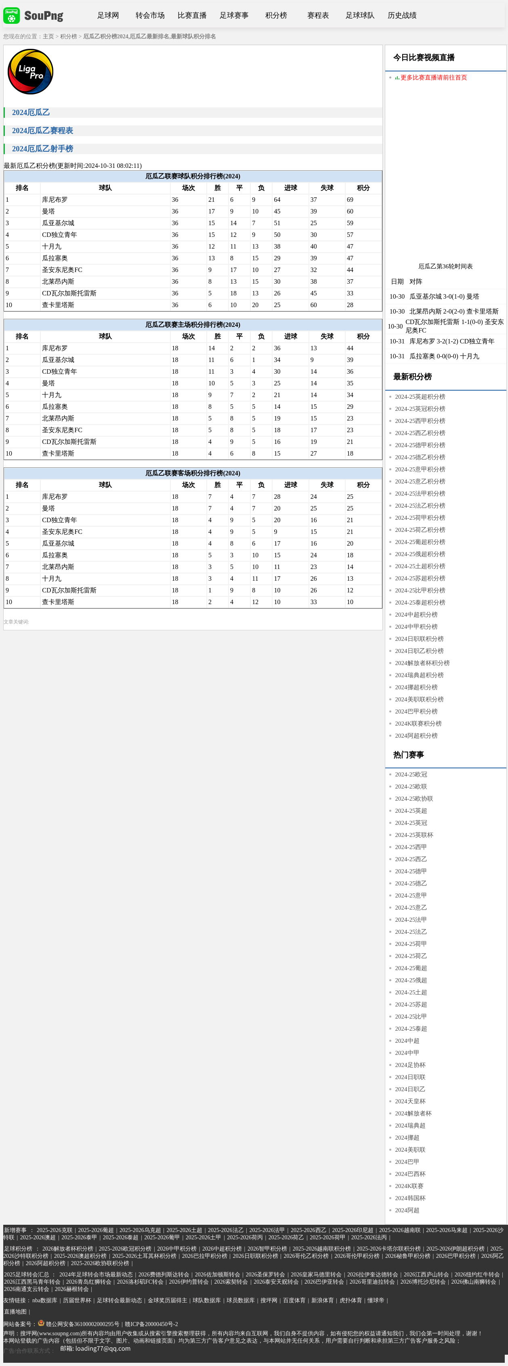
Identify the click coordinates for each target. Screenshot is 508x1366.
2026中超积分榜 (222, 1249)
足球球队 (360, 15)
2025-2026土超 (184, 1230)
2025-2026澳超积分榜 (80, 1256)
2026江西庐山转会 (426, 1275)
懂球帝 (375, 1300)
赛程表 (318, 15)
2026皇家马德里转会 (316, 1275)
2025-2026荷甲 (328, 1237)
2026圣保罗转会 (265, 1275)
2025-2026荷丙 (245, 1237)
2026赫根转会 (72, 1289)
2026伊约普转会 (189, 1282)
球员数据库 (241, 1300)
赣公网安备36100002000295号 (79, 1324)
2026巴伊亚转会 (324, 1282)
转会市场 (150, 15)
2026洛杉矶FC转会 (140, 1282)
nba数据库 (44, 1300)
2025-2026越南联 (400, 1230)
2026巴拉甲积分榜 (204, 1256)
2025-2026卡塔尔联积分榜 (389, 1249)
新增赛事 (15, 1230)
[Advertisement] (85, 177)
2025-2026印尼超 (353, 1230)
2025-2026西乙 (309, 1230)
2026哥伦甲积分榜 (357, 1256)
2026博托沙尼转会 (423, 1282)
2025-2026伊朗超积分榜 (455, 1249)
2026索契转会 (231, 1282)
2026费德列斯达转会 (164, 1275)
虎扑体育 (351, 1300)
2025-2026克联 (55, 1230)
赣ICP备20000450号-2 (151, 1324)
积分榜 (276, 15)
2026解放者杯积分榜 (67, 1249)
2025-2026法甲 (267, 1230)
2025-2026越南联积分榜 (322, 1249)
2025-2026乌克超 (140, 1230)
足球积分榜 (18, 1249)
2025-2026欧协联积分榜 (100, 1263)
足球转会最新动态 (119, 1300)
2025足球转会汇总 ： (31, 1275)
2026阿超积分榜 (45, 1263)
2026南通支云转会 (26, 1289)
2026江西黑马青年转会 (32, 1282)
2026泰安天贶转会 (276, 1282)
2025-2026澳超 (38, 1237)
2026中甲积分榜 (177, 1249)
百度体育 (294, 1300)
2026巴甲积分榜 (456, 1256)
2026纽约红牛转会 (477, 1275)
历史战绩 (402, 15)
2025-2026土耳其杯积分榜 (144, 1256)
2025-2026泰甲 (79, 1237)
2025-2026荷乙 (286, 1237)
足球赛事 (234, 15)
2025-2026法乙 (226, 1230)
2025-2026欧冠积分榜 (125, 1249)
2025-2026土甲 (204, 1237)
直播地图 (15, 1312)
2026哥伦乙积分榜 (306, 1256)
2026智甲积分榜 (267, 1249)
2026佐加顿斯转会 (217, 1275)
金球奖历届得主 (167, 1300)
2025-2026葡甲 (162, 1237)
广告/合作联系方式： (69, 1351)
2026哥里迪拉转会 (372, 1282)
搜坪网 (268, 1300)
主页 (48, 36)
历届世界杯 (77, 1300)
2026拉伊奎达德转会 (372, 1275)
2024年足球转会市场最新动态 (96, 1275)
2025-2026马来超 (447, 1230)
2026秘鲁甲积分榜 (407, 1256)
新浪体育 (322, 1300)
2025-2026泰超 (121, 1237)
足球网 (108, 15)
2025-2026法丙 (369, 1237)
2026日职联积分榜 (255, 1256)
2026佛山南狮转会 (473, 1282)
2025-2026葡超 (96, 1230)
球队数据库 (207, 1300)
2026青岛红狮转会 (88, 1282)
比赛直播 (192, 15)
